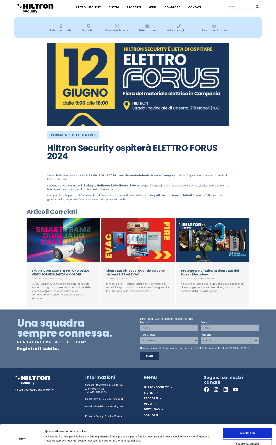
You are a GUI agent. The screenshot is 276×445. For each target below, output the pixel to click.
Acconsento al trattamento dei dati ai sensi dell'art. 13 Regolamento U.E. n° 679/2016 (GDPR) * (196, 348)
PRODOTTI (134, 7)
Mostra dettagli (180, 305)
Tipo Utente (148, 335)
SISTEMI (115, 7)
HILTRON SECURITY (89, 7)
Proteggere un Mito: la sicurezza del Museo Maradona (210, 272)
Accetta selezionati (247, 297)
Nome (144, 322)
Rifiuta (247, 308)
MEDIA (153, 7)
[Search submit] (257, 6)
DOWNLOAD (173, 7)
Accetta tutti (247, 286)
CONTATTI (196, 7)
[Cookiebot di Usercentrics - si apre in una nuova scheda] (22, 310)
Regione (206, 335)
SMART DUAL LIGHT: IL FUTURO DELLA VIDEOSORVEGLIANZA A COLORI (60, 272)
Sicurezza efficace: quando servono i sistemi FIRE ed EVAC (136, 272)
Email (205, 322)
